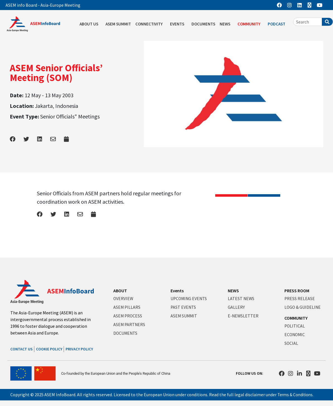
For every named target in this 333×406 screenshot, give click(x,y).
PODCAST (278, 24)
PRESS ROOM (296, 290)
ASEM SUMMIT (118, 24)
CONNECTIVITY (150, 24)
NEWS (226, 24)
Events (177, 290)
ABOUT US (90, 24)
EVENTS (178, 24)
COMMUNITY (250, 24)
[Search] (327, 22)
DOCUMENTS (203, 24)
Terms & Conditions (296, 394)
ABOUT (120, 290)
